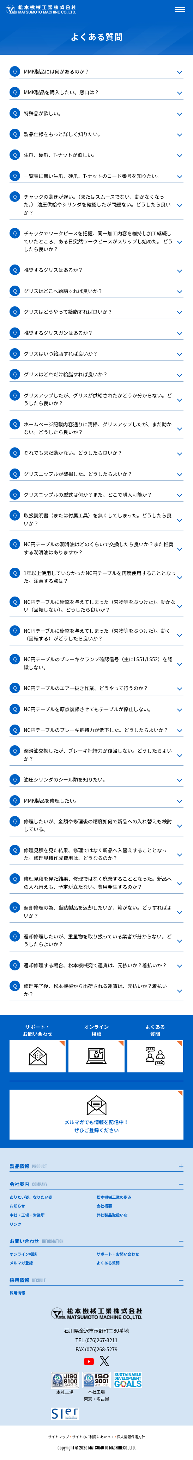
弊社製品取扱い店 (112, 1215)
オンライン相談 (23, 1254)
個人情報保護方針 (131, 1436)
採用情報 (17, 1292)
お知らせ (17, 1206)
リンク (15, 1224)
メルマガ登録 (21, 1262)
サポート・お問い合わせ (118, 1254)
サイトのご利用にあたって (93, 1436)
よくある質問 (108, 1262)
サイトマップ (58, 1436)
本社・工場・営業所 (27, 1215)
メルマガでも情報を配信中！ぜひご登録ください (97, 1114)
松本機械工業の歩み (114, 1197)
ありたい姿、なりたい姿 (31, 1197)
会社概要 (104, 1206)
